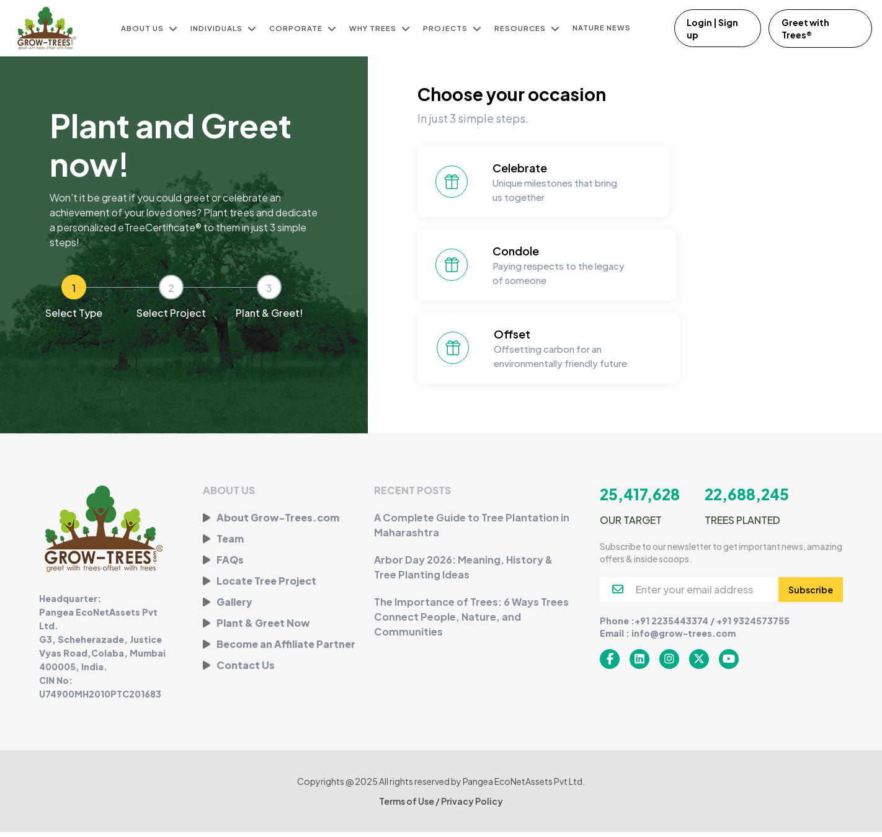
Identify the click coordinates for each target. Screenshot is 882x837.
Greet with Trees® (807, 28)
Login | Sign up (713, 28)
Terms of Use (407, 806)
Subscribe (810, 594)
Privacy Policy (472, 806)
